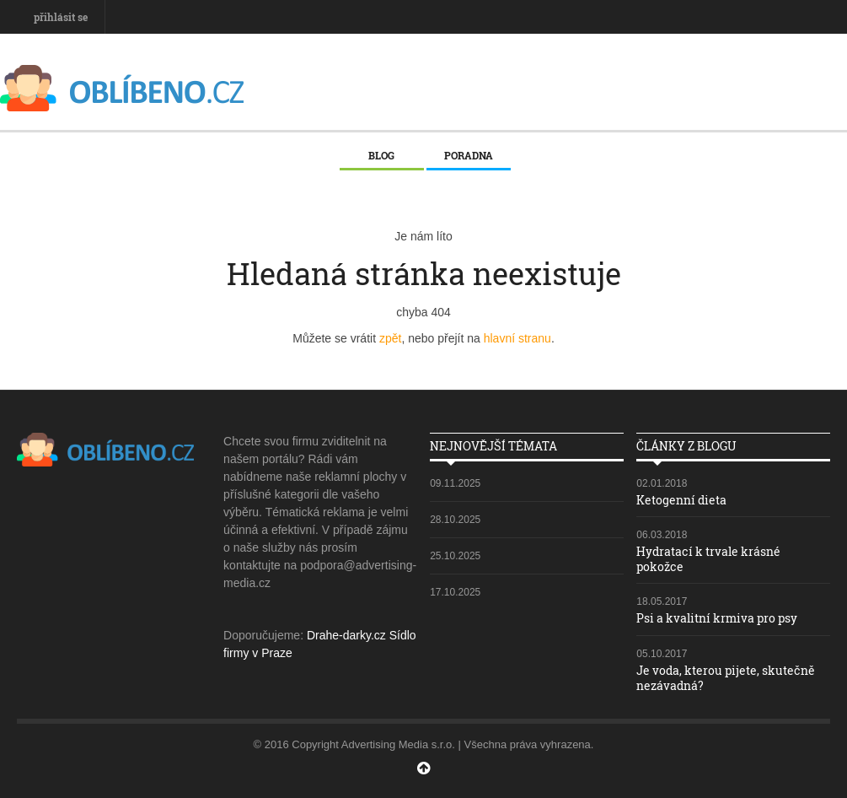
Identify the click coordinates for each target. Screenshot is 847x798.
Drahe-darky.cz (346, 635)
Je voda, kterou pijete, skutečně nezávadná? (725, 677)
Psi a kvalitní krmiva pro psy (716, 618)
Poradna (468, 155)
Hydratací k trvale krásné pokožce (708, 558)
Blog (381, 155)
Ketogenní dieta (681, 500)
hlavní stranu (517, 338)
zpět (390, 338)
